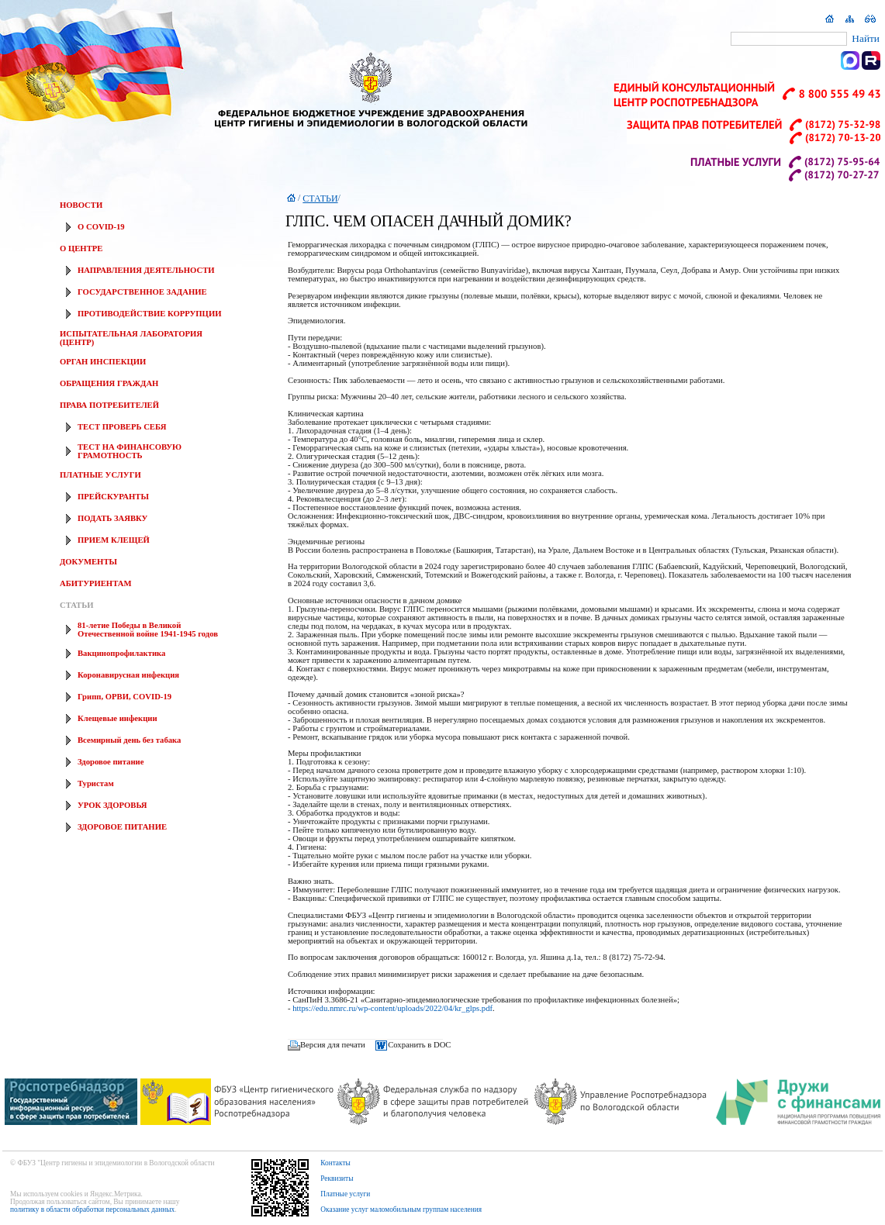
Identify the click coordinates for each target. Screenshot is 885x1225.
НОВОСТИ (81, 205)
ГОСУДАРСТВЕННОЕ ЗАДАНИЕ (142, 292)
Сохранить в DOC (419, 1044)
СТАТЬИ (76, 605)
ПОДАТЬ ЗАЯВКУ (112, 518)
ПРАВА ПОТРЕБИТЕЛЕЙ (109, 405)
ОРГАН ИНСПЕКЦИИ (103, 361)
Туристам (96, 783)
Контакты (335, 1163)
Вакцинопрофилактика (121, 653)
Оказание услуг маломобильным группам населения (401, 1209)
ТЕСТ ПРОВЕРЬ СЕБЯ (122, 427)
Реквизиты (336, 1178)
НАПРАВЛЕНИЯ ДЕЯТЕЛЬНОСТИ (146, 270)
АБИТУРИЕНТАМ (95, 583)
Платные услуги (345, 1194)
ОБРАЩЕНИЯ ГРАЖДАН (109, 383)
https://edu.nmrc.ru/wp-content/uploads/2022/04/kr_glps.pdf (392, 1008)
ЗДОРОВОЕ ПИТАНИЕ (122, 827)
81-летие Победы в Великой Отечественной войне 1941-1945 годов (148, 629)
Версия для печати (332, 1044)
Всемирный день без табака (129, 740)
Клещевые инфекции (117, 718)
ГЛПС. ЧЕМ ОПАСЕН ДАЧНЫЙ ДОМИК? (428, 220)
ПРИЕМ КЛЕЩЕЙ (114, 540)
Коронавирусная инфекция (128, 675)
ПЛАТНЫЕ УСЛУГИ (100, 475)
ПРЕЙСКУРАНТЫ (113, 496)
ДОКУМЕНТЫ (88, 561)
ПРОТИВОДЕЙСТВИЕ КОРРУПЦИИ (149, 313)
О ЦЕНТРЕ (81, 248)
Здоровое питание (110, 761)
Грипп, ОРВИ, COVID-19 (124, 696)
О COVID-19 (101, 227)
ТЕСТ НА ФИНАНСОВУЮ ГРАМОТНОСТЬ (129, 451)
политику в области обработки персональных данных (92, 1209)
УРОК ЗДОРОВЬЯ (112, 805)
